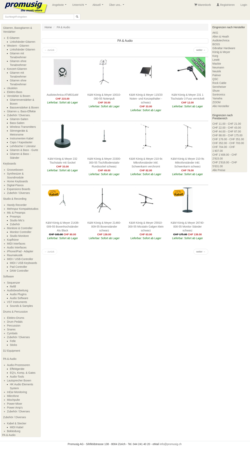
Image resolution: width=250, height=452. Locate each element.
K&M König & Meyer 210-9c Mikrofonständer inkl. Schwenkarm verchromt (145, 162)
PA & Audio (9, 358)
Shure (215, 90)
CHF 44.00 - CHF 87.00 (226, 131)
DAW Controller (19, 270)
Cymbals (12, 333)
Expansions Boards (18, 189)
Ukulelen (12, 88)
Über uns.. (117, 6)
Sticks (13, 344)
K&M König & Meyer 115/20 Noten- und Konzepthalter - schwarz (145, 98)
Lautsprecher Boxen (19, 380)
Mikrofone (13, 395)
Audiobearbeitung (17, 290)
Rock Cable (219, 82)
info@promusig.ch (171, 444)
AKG (215, 32)
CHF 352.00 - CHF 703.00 (228, 143)
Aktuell (99, 6)
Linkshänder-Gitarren (22, 41)
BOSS (216, 44)
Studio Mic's (17, 220)
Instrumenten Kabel (21, 138)
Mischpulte (13, 399)
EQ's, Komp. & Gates (23, 372)
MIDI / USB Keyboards (23, 262)
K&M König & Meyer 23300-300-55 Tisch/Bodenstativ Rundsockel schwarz (104, 162)
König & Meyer (221, 52)
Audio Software (19, 298)
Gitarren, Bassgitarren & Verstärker (17, 29)
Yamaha (217, 98)
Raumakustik (15, 255)
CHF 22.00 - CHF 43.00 (226, 127)
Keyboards (9, 163)
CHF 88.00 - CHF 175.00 (227, 135)
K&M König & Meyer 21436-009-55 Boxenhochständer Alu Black (62, 226)
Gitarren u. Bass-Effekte (21, 111)
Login (244, 4)
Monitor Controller (20, 232)
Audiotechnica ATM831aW (62, 94)
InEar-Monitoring (17, 392)
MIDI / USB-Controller (20, 259)
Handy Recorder (17, 204)
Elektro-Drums (15, 317)
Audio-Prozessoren (18, 365)
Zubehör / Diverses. (19, 115)
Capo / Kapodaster (21, 142)
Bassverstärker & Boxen (24, 107)
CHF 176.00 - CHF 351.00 (228, 139)
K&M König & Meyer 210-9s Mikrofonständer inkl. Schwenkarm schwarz (187, 162)
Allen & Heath (220, 36)
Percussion (13, 325)
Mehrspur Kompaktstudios (22, 208)
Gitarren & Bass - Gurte (24, 150)
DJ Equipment (11, 350)
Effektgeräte (17, 368)
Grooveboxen (15, 169)
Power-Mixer (14, 403)
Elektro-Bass (14, 92)
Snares (11, 329)
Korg (215, 55)
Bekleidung (13, 431)
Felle (13, 341)
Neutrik (216, 71)
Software (8, 276)
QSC (215, 79)
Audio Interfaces (16, 247)
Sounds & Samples (21, 305)
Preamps (15, 216)
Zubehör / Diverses (18, 192)
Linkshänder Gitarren (22, 49)
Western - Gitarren (18, 45)
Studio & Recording (14, 198)
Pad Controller (18, 266)
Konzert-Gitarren (17, 68)
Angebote (60, 6)
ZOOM (216, 102)
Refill (13, 286)
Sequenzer (13, 282)
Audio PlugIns (18, 294)
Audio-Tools (17, 376)
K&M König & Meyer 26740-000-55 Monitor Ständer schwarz (187, 226)
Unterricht (80, 6)
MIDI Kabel (16, 427)
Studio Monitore (19, 235)
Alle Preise (218, 170)
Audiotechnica (220, 40)
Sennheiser (219, 86)
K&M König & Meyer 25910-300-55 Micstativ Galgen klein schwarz (146, 226)
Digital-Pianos (15, 185)
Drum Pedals (15, 321)
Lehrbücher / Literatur (23, 146)
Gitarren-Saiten (19, 119)
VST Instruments (17, 302)
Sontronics (218, 94)
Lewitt (215, 59)
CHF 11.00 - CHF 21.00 (226, 123)
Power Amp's (15, 407)
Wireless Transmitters (23, 126)
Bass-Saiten (17, 123)
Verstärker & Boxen (18, 95)
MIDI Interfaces (16, 243)
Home (48, 27)
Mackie (216, 63)
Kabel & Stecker (16, 423)
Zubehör (15, 224)
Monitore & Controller (19, 228)
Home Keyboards (17, 181)
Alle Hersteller (220, 106)
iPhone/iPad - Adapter (20, 251)
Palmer (216, 75)
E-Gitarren (13, 37)
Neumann (218, 67)
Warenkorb (202, 4)
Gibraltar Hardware (223, 48)
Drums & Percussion (15, 311)
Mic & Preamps (16, 212)
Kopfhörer (13, 239)
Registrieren (226, 4)
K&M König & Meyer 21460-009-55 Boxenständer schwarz (104, 226)
